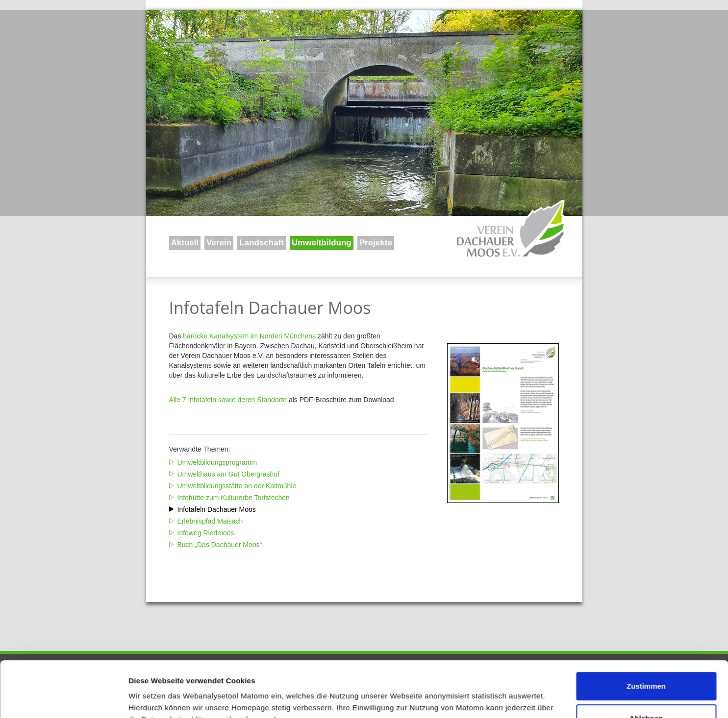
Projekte (375, 242)
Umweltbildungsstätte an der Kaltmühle (237, 486)
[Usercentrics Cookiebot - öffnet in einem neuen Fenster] (63, 699)
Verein (218, 242)
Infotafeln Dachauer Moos (216, 509)
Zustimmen (646, 638)
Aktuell (185, 242)
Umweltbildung (321, 242)
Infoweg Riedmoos (205, 533)
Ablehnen (646, 670)
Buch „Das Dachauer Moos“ (219, 545)
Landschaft (261, 242)
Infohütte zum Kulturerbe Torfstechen (233, 498)
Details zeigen (153, 698)
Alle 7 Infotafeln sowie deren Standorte (228, 400)
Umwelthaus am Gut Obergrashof (228, 474)
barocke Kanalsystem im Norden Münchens (249, 336)
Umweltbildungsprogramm (217, 462)
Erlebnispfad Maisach (210, 521)
